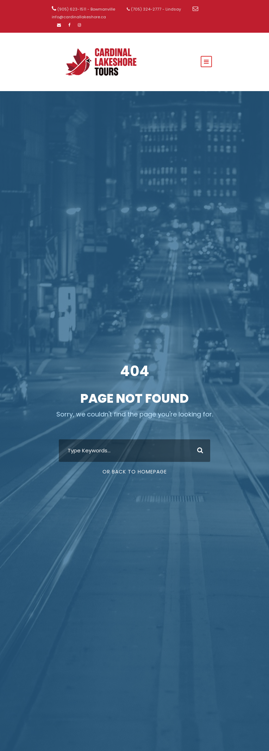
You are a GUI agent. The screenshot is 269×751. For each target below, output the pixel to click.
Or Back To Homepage (134, 471)
